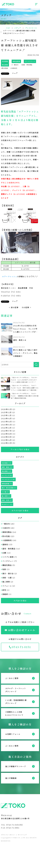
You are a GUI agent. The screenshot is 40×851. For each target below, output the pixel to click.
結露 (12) (6, 553)
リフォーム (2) (8, 586)
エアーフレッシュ (9, 276)
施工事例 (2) (7, 581)
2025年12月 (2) (8, 412)
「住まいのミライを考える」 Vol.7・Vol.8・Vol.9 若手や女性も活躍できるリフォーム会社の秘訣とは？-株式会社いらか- (25, 388)
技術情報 (5, 61)
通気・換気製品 (26, 65)
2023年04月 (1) (8, 421)
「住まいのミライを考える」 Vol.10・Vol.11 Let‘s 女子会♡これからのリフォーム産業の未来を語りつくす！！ (24, 380)
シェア (15, 73)
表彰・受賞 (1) (7, 500)
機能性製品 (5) (8, 565)
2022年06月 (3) (8, 434)
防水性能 (4, 68)
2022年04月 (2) (8, 440)
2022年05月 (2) (8, 437)
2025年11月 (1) (8, 415)
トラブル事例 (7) (9, 557)
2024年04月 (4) (8, 418)
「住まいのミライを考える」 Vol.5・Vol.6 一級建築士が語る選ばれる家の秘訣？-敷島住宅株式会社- (25, 396)
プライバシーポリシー (8, 835)
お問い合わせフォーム (20, 630)
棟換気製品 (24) (8, 532)
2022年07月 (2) (8, 430)
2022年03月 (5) (8, 443)
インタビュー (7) (9, 561)
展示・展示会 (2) (9, 573)
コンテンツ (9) (7, 475)
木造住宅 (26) (7, 528)
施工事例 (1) (6, 496)
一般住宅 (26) (7, 523)
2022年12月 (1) (8, 427)
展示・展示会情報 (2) (9, 488)
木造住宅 (14, 68)
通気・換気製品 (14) (10, 548)
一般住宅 (15, 65)
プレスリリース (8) (8, 479)
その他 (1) (5, 492)
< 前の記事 (13, 307)
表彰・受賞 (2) (8, 577)
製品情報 (5, 65)
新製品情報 (16, 61)
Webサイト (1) (7, 504)
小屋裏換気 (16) (8, 540)
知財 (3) (5, 569)
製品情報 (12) (6, 471)
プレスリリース (30, 61)
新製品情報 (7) (7, 484)
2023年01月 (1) (8, 424)
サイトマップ (22, 835)
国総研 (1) (6, 594)
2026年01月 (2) (8, 409)
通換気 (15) (6, 544)
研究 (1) (5, 590)
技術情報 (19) (6, 463)
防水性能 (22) (7, 536)
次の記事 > (26, 307)
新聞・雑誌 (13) (7, 467)
